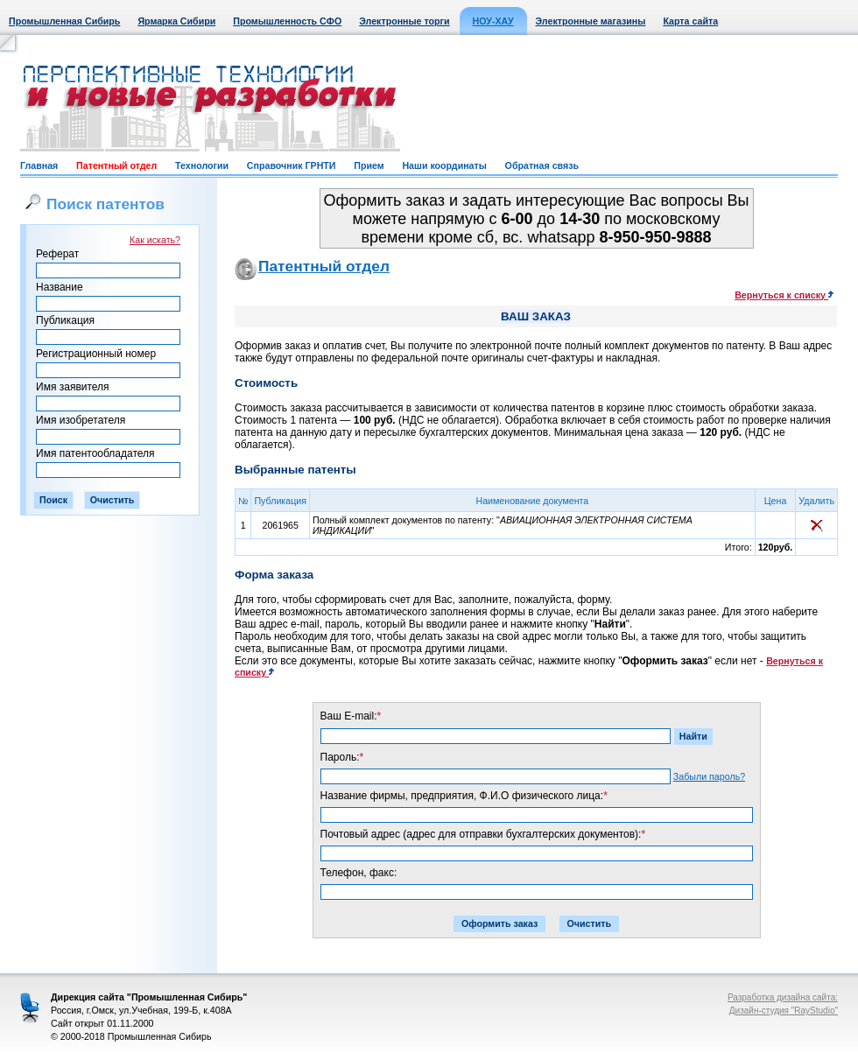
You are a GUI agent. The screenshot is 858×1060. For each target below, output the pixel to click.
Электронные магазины (591, 21)
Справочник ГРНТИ (291, 165)
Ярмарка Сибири (176, 21)
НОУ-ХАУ (493, 21)
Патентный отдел (116, 165)
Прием (368, 165)
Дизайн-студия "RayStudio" (783, 1010)
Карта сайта (690, 21)
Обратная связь (542, 165)
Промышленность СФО (287, 21)
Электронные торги (404, 21)
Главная (39, 165)
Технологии (202, 165)
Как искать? (155, 240)
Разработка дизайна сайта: (783, 997)
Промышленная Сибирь (64, 21)
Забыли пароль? (709, 776)
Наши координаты (444, 165)
